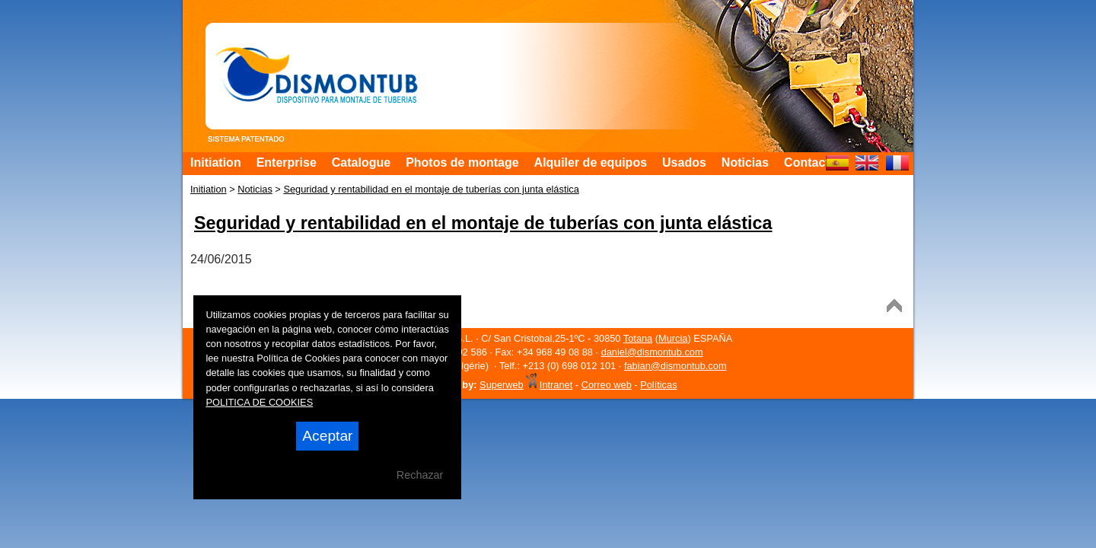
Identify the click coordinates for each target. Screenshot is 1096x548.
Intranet (556, 384)
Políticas (658, 384)
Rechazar (420, 475)
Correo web (606, 384)
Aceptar (327, 436)
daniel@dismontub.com (652, 352)
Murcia (672, 338)
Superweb (502, 384)
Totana (637, 338)
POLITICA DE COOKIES (259, 402)
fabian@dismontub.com (675, 365)
